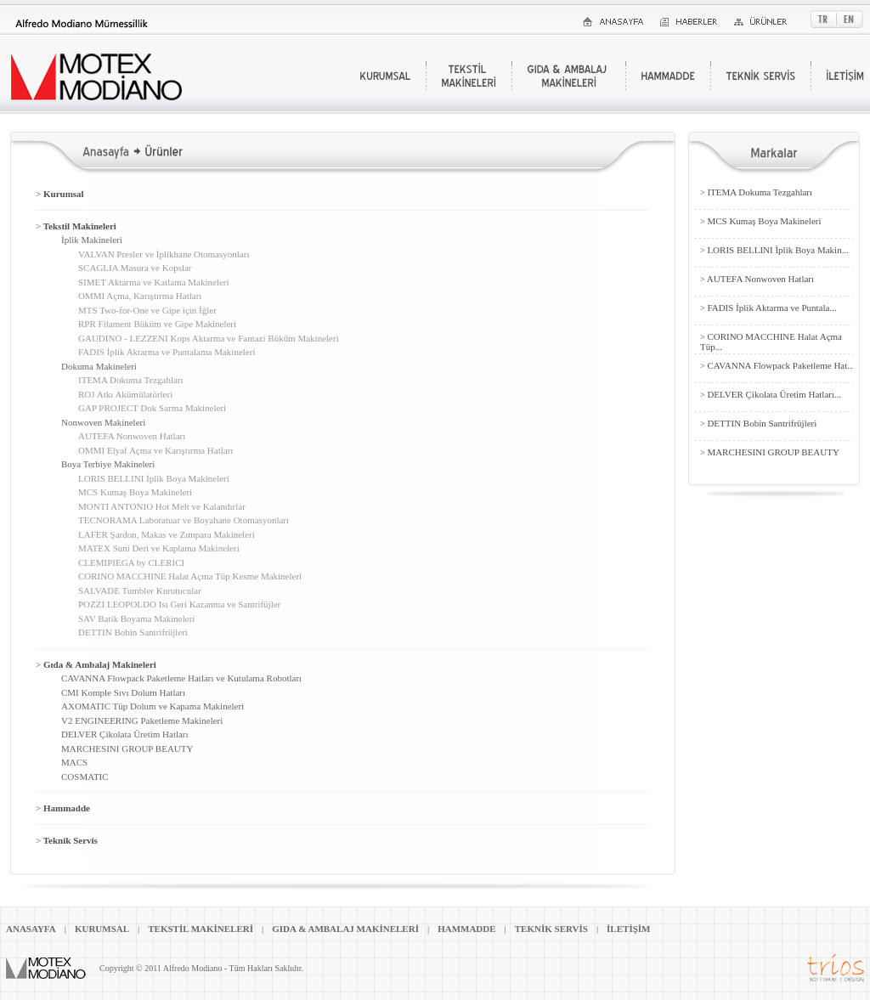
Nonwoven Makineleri (103, 422)
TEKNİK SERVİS (551, 929)
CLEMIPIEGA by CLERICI (131, 562)
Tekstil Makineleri (76, 226)
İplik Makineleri (91, 239)
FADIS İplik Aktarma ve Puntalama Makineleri (166, 352)
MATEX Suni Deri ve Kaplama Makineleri (159, 548)
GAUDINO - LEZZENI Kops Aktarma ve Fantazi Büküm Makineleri (208, 338)
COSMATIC (85, 776)
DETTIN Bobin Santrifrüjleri (133, 632)
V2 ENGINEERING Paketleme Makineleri (142, 720)
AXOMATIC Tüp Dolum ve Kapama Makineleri (152, 706)
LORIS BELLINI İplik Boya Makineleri (153, 478)
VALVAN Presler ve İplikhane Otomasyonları (163, 254)
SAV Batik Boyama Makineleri (136, 618)
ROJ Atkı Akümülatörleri (125, 394)
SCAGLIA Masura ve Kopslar (135, 268)
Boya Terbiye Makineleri (108, 464)
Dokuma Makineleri (99, 366)
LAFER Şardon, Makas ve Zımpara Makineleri (166, 534)
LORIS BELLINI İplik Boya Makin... (774, 250)
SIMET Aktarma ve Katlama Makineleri (153, 282)
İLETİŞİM (628, 929)
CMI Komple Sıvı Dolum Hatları (123, 692)
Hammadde (63, 808)
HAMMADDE (466, 929)
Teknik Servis (67, 840)
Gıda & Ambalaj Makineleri (96, 664)
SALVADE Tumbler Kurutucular (139, 590)
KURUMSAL (102, 929)
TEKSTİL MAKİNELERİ (200, 929)
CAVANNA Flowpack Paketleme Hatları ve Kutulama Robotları (181, 678)
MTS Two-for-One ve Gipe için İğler (147, 310)
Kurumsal (60, 194)
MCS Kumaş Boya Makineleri (135, 492)
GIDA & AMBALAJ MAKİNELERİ (345, 929)
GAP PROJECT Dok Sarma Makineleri (152, 408)
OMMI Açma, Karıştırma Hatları (139, 296)
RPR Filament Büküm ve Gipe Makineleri (157, 324)
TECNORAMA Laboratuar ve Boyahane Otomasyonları (183, 520)
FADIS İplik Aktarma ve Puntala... (768, 307)
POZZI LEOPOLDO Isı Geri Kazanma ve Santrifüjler (179, 604)
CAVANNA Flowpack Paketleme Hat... (777, 365)
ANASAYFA (31, 929)
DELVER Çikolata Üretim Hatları (125, 734)
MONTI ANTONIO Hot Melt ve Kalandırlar (162, 506)
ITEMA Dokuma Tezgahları (131, 380)
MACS (74, 762)
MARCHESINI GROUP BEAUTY (127, 748)
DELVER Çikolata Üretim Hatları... (770, 394)
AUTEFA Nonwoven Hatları (131, 436)
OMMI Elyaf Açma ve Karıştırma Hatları (155, 450)
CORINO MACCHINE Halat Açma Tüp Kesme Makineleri (190, 576)
